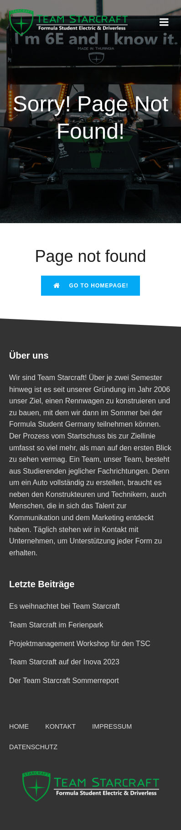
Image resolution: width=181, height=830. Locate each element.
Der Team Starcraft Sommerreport (64, 680)
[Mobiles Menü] (164, 22)
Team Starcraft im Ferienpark (56, 625)
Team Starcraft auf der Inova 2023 (64, 662)
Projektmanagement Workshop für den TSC (79, 643)
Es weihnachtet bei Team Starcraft (64, 606)
